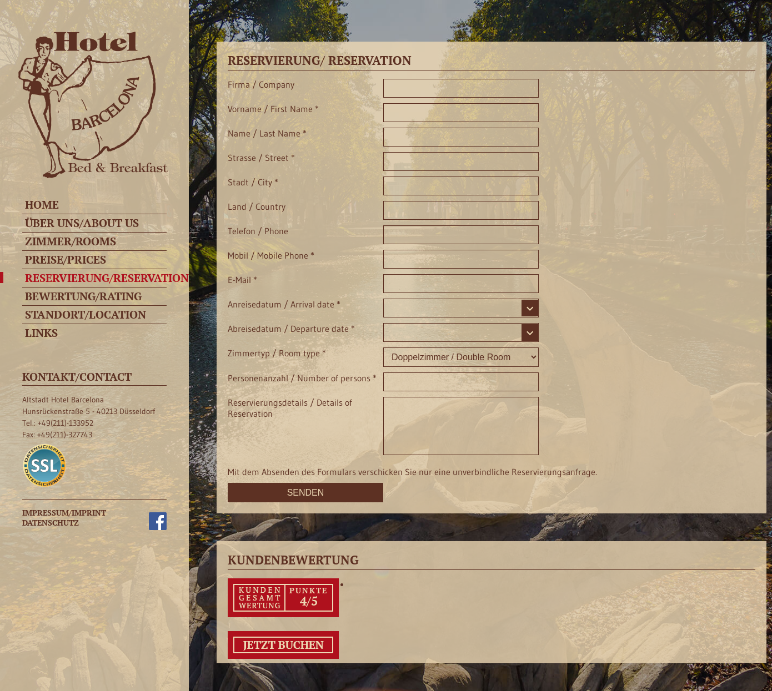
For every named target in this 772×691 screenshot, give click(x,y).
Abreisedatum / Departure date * (291, 328)
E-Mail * (242, 279)
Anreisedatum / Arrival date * (284, 304)
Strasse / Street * (261, 157)
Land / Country (256, 206)
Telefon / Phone (258, 230)
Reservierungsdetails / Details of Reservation (290, 408)
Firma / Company (261, 84)
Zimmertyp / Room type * (277, 353)
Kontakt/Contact (77, 376)
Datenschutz (50, 522)
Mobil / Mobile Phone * (271, 255)
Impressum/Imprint (64, 512)
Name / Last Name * (267, 133)
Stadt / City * (253, 182)
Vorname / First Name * (273, 108)
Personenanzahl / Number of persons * (302, 378)
